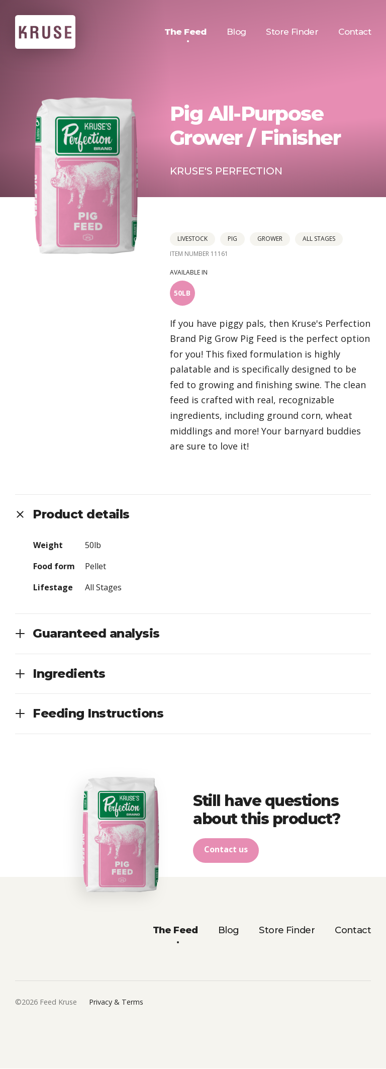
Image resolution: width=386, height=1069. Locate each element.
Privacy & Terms (116, 1002)
